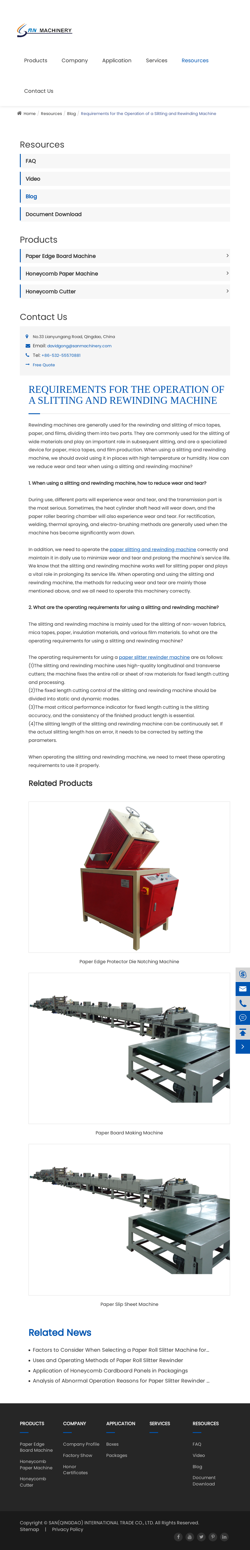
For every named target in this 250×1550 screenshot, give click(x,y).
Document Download (54, 214)
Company (75, 60)
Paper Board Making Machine (129, 1133)
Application (117, 60)
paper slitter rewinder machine (154, 657)
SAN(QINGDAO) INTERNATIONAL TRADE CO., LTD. (101, 1522)
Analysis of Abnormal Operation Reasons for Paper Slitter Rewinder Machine (122, 1380)
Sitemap (29, 1529)
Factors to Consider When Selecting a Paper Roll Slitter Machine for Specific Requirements (122, 1349)
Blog (71, 113)
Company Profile (81, 1444)
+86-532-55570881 (60, 355)
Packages (116, 1455)
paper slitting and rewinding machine (153, 549)
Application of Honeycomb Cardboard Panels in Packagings (110, 1370)
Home (30, 113)
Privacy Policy (67, 1529)
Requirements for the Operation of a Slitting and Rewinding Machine (148, 113)
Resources (195, 60)
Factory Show (77, 1455)
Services (156, 60)
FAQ (31, 161)
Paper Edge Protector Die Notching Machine (129, 962)
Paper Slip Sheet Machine (129, 1304)
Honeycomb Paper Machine (62, 273)
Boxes (112, 1444)
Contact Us (38, 91)
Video (33, 178)
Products (35, 60)
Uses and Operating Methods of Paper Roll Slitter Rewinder (108, 1360)
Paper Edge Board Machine (61, 256)
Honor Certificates (75, 1470)
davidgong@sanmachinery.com (131, 7)
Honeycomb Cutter (51, 291)
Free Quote (44, 365)
